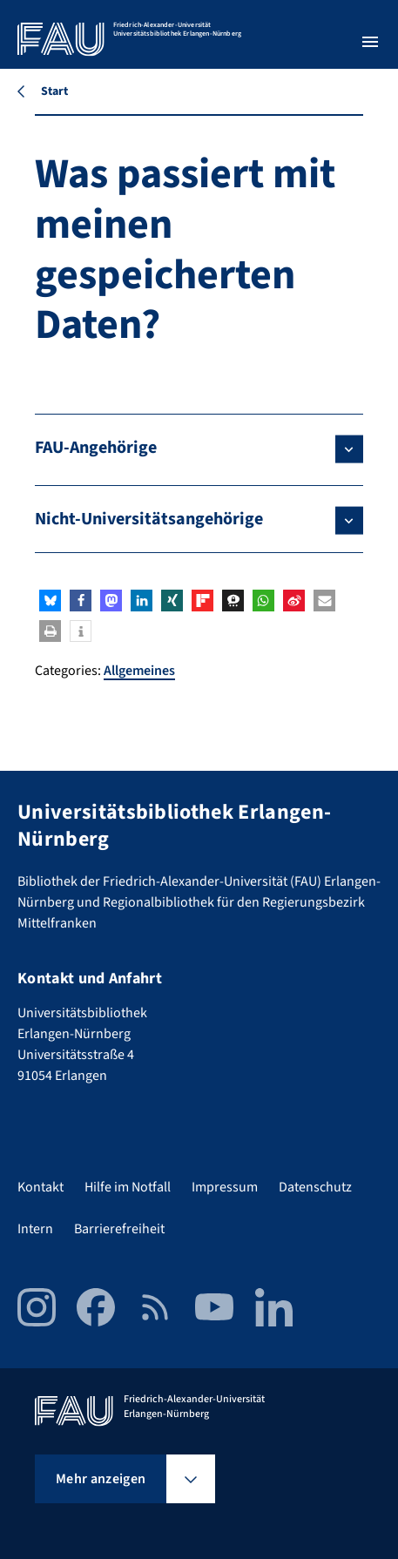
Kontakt (40, 1187)
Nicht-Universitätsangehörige (149, 519)
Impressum (225, 1187)
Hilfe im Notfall (127, 1187)
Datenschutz (315, 1187)
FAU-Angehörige (96, 447)
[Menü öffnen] (370, 42)
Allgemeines (139, 670)
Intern (35, 1228)
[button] (50, 600)
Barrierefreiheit (119, 1228)
